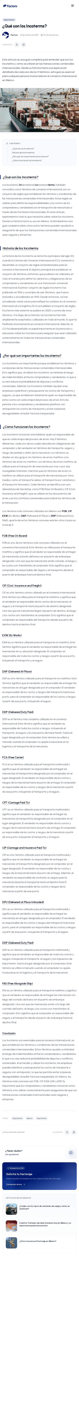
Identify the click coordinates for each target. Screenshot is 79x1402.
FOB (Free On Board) (14, 535)
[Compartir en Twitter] (17, 44)
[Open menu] (72, 5)
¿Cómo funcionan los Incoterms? (27, 160)
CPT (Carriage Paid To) (16, 802)
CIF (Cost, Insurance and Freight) (22, 585)
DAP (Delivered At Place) (17, 671)
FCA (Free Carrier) (13, 757)
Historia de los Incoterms (23, 152)
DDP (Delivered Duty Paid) (17, 712)
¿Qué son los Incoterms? (23, 149)
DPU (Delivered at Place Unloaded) (23, 902)
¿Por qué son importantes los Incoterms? (30, 156)
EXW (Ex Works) (11, 635)
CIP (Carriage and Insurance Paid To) (24, 847)
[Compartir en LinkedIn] (23, 44)
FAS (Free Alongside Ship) (17, 983)
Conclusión (8, 1033)
